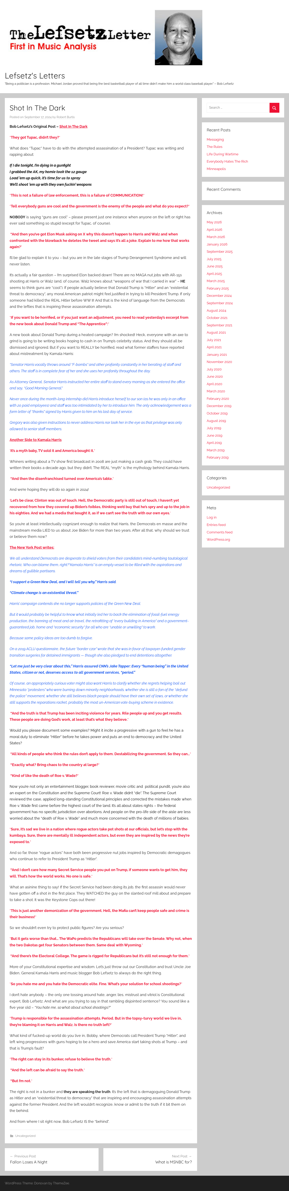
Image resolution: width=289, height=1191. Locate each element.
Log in (212, 517)
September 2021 (219, 325)
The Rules (214, 147)
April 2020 (214, 384)
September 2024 (220, 303)
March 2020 (216, 391)
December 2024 (219, 296)
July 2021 (214, 340)
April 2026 (214, 230)
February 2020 (218, 399)
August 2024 (216, 310)
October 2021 (217, 318)
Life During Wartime (222, 154)
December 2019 (219, 406)
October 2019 (217, 413)
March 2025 (216, 281)
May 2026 (214, 222)
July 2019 (214, 428)
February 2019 (218, 457)
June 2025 (215, 266)
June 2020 (215, 376)
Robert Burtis (66, 117)
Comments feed (220, 532)
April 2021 (214, 347)
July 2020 (214, 369)
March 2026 (216, 237)
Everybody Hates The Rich (227, 161)
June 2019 (214, 435)
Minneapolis (216, 169)
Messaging (215, 139)
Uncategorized (25, 1136)
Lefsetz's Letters (35, 75)
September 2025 (220, 252)
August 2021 (216, 332)
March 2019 (216, 450)
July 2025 (214, 259)
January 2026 (217, 244)
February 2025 (218, 288)
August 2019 (216, 421)
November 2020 (219, 362)
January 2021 (217, 355)
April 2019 (214, 443)
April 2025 (214, 274)
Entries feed (216, 525)
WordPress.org (218, 539)
